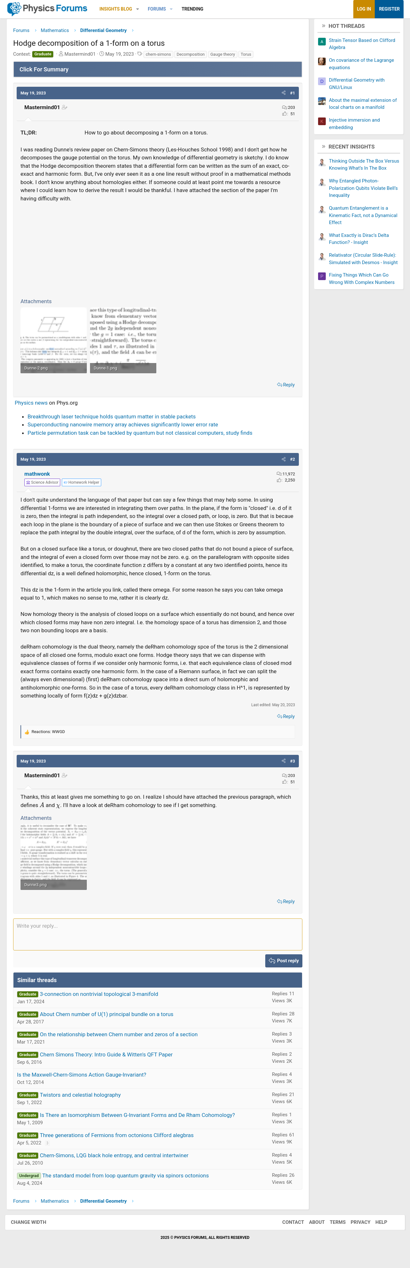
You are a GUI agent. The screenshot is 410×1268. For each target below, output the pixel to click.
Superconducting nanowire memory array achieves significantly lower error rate (127, 424)
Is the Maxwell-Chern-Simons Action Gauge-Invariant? (86, 1080)
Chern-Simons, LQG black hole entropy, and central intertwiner (119, 1161)
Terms (331, 1228)
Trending (197, 9)
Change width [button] (35, 1228)
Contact (287, 1228)
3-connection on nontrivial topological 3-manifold (104, 1000)
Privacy (354, 1228)
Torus (250, 56)
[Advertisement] (157, 251)
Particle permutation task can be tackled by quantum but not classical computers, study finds (144, 433)
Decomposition (195, 56)
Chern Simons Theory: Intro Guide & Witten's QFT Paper (111, 1060)
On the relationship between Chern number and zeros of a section (123, 1040)
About (310, 1228)
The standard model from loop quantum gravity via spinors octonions (130, 1181)
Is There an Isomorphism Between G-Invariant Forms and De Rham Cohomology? (142, 1121)
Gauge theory (227, 56)
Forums (161, 9)
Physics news (36, 403)
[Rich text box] (158, 940)
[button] (142, 9)
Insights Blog (120, 9)
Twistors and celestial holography (85, 1100)
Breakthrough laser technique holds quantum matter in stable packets (116, 416)
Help (375, 1228)
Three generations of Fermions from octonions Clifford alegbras (122, 1141)
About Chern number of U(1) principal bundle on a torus (111, 1020)
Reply (284, 385)
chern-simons (163, 56)
